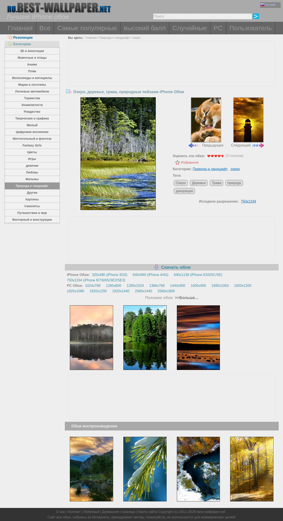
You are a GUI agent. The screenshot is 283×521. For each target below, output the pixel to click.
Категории (19, 44)
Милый (32, 125)
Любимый (91, 512)
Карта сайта (147, 512)
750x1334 (248, 201)
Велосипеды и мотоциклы (32, 78)
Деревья (199, 183)
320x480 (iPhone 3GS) (109, 275)
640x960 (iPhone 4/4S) (150, 275)
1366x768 (156, 285)
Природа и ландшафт (32, 186)
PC (218, 28)
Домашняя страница (118, 512)
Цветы (32, 152)
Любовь (32, 172)
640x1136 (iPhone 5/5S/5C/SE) (198, 275)
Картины (32, 199)
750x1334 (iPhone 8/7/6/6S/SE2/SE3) (96, 280)
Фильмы (32, 179)
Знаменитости (32, 105)
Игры (32, 159)
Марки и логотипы (32, 84)
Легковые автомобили (32, 91)
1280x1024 (135, 285)
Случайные (189, 28)
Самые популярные (87, 28)
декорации (184, 191)
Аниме (32, 64)
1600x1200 (242, 285)
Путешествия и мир (32, 213)
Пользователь (250, 28)
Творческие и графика (32, 118)
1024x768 (92, 285)
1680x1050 (220, 285)
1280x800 (113, 285)
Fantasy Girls (32, 145)
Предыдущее (205, 122)
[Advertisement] (172, 73)
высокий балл (145, 28)
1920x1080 (75, 291)
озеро (136, 37)
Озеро (181, 183)
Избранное (190, 162)
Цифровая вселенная (32, 132)
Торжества (32, 98)
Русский (268, 4)
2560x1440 (143, 291)
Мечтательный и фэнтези (32, 138)
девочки (32, 165)
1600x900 (198, 285)
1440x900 (177, 285)
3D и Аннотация (32, 51)
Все (45, 28)
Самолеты (32, 206)
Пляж (32, 71)
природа (234, 183)
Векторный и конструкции (32, 219)
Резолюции (20, 37)
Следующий (248, 122)
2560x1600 (166, 291)
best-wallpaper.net (211, 512)
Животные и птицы (32, 57)
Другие (32, 192)
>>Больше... (186, 298)
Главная (20, 28)
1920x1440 (120, 291)
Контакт (74, 512)
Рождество (32, 111)
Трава (216, 183)
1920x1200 (98, 291)
